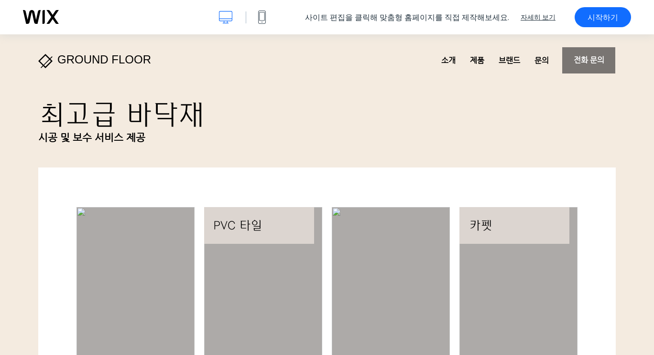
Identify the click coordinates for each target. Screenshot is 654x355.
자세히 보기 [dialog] (538, 17)
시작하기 (603, 17)
